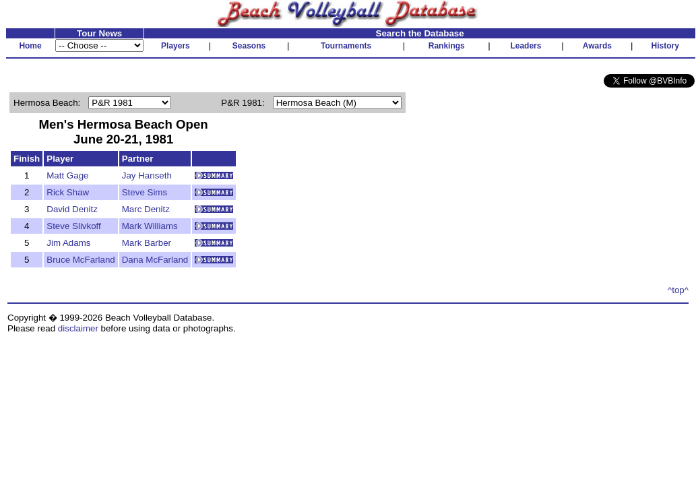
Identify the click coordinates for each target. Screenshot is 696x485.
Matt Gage (67, 175)
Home (30, 46)
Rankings (447, 46)
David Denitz (72, 209)
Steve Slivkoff (73, 226)
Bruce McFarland (80, 260)
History (665, 46)
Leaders (525, 46)
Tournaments (346, 46)
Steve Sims (144, 192)
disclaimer (78, 328)
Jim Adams (68, 243)
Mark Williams (150, 226)
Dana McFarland (155, 260)
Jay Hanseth (147, 175)
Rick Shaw (67, 192)
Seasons (248, 46)
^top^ (678, 290)
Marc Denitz (146, 209)
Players (175, 46)
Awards (597, 46)
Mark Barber (146, 243)
